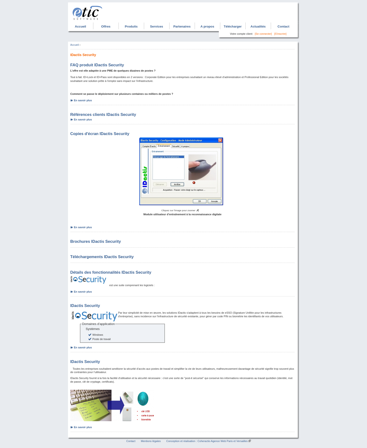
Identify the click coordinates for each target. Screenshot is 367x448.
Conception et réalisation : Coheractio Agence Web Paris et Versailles (207, 441)
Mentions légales (151, 441)
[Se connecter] (263, 33)
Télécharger (233, 26)
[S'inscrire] (280, 33)
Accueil (80, 26)
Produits (131, 26)
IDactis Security (85, 305)
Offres (106, 26)
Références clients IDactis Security (103, 114)
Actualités (257, 26)
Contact (283, 26)
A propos (207, 26)
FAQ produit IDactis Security (97, 65)
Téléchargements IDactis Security (102, 257)
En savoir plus (83, 100)
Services (156, 26)
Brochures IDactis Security (95, 241)
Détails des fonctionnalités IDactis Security (110, 272)
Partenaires (182, 26)
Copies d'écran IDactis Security (100, 133)
